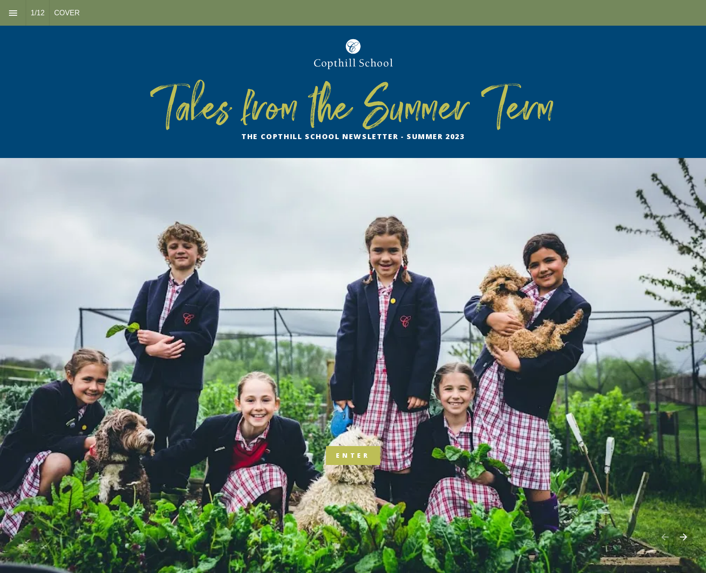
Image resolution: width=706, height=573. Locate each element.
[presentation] (353, 92)
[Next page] (683, 537)
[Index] (13, 13)
